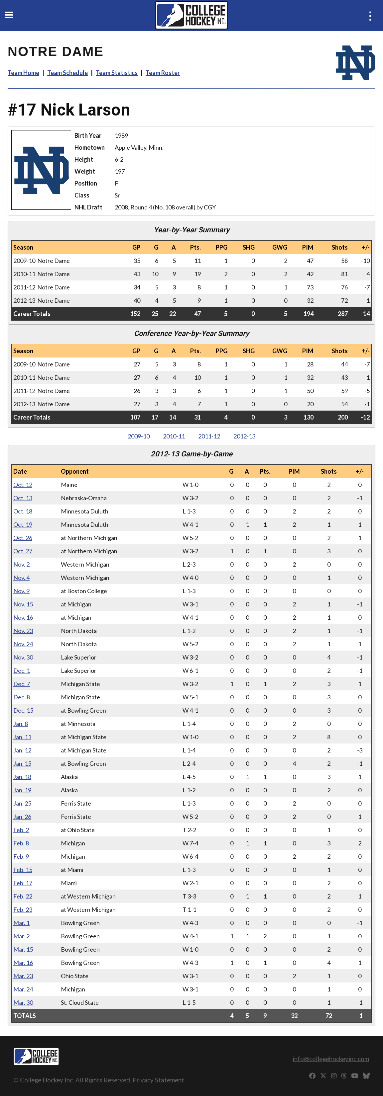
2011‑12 (209, 436)
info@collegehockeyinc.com (331, 1058)
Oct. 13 (22, 498)
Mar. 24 (23, 989)
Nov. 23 (23, 630)
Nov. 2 (21, 564)
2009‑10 (139, 436)
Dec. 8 (21, 697)
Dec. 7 (21, 683)
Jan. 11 (22, 737)
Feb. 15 (22, 869)
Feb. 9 (21, 856)
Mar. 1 (21, 922)
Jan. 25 (22, 803)
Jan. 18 (22, 776)
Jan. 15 (22, 763)
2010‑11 (174, 436)
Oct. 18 (22, 511)
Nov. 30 (23, 657)
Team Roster (163, 72)
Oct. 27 (22, 551)
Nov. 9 (21, 590)
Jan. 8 (20, 723)
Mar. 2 (21, 936)
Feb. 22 (22, 896)
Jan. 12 (22, 750)
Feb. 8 (21, 843)
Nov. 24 (23, 644)
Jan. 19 (22, 790)
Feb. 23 (22, 909)
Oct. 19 (22, 524)
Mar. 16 (23, 962)
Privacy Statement (158, 1080)
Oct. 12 (22, 484)
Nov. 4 (21, 577)
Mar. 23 (23, 975)
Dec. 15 (23, 710)
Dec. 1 (21, 670)
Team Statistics (117, 72)
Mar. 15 (23, 949)
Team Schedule (67, 72)
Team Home (23, 72)
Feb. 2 (21, 829)
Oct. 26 (22, 537)
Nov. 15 (23, 604)
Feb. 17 (22, 883)
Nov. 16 (23, 617)
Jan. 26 (22, 816)
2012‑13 (244, 436)
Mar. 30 (23, 1002)
